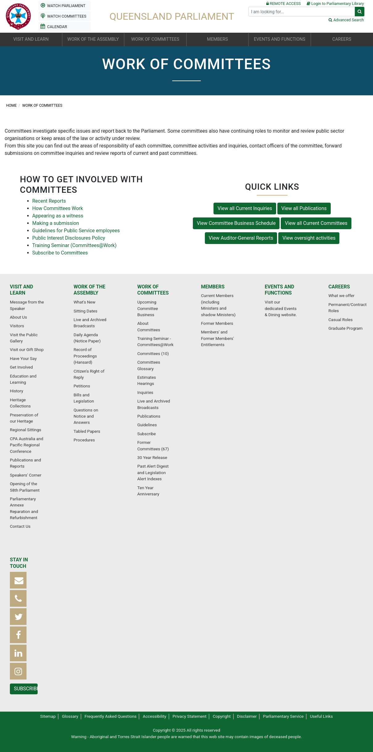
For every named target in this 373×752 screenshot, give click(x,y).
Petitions (82, 385)
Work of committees (42, 105)
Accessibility (154, 716)
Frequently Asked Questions (111, 716)
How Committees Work (57, 208)
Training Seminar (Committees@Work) (74, 245)
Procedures (84, 439)
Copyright (222, 716)
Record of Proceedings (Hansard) (85, 356)
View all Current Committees (316, 223)
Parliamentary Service (283, 716)
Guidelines (147, 424)
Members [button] (217, 39)
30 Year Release (152, 457)
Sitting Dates (85, 310)
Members (213, 287)
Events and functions (279, 290)
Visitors (17, 325)
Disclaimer (247, 716)
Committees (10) (153, 353)
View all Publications (304, 208)
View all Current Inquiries (245, 208)
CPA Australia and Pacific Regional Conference (26, 445)
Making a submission (55, 223)
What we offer (341, 295)
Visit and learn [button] (30, 39)
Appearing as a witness (57, 216)
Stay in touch (19, 563)
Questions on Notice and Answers (86, 416)
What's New (85, 302)
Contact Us (20, 526)
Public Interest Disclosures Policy (68, 238)
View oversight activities (308, 238)
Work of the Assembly (90, 290)
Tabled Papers (87, 431)
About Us (18, 317)
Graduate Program (346, 328)
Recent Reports (49, 201)
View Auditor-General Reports (241, 238)
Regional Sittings (25, 429)
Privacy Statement (189, 716)
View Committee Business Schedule (236, 223)
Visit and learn (21, 290)
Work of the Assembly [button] (93, 39)
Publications (148, 416)
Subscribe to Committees (60, 253)
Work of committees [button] (155, 39)
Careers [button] (341, 39)
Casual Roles (341, 319)
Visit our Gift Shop (27, 349)
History (16, 390)
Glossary (70, 716)
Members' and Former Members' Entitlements (217, 338)
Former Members (217, 323)
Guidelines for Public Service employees (76, 230)
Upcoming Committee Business (147, 308)
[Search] (301, 11)
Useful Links (321, 716)
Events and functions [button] (279, 39)
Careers (339, 287)
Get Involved (21, 367)
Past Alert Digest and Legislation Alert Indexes (152, 472)
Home (12, 105)
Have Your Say (23, 358)
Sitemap (48, 716)
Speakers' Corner (25, 475)
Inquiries (145, 392)
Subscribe (146, 433)
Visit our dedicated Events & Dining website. (281, 308)
